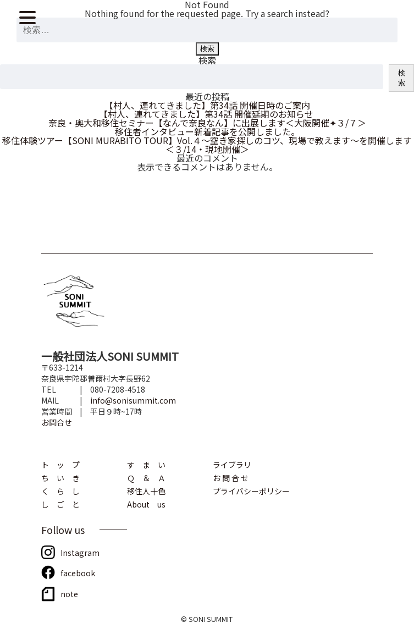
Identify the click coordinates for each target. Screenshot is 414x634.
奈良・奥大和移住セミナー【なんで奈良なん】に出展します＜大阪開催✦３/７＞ (207, 122)
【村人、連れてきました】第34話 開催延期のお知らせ (207, 113)
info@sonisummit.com (133, 400)
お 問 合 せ (231, 477)
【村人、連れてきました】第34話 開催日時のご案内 (207, 105)
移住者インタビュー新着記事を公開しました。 (207, 131)
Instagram (80, 551)
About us (146, 503)
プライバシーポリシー (251, 490)
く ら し (60, 490)
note (69, 593)
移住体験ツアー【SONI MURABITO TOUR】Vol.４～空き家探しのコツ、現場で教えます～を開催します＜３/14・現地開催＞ (207, 145)
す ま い (146, 463)
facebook (77, 572)
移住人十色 (146, 490)
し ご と (60, 503)
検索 (207, 60)
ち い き (60, 477)
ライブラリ (232, 463)
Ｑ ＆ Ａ (146, 477)
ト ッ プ (60, 463)
